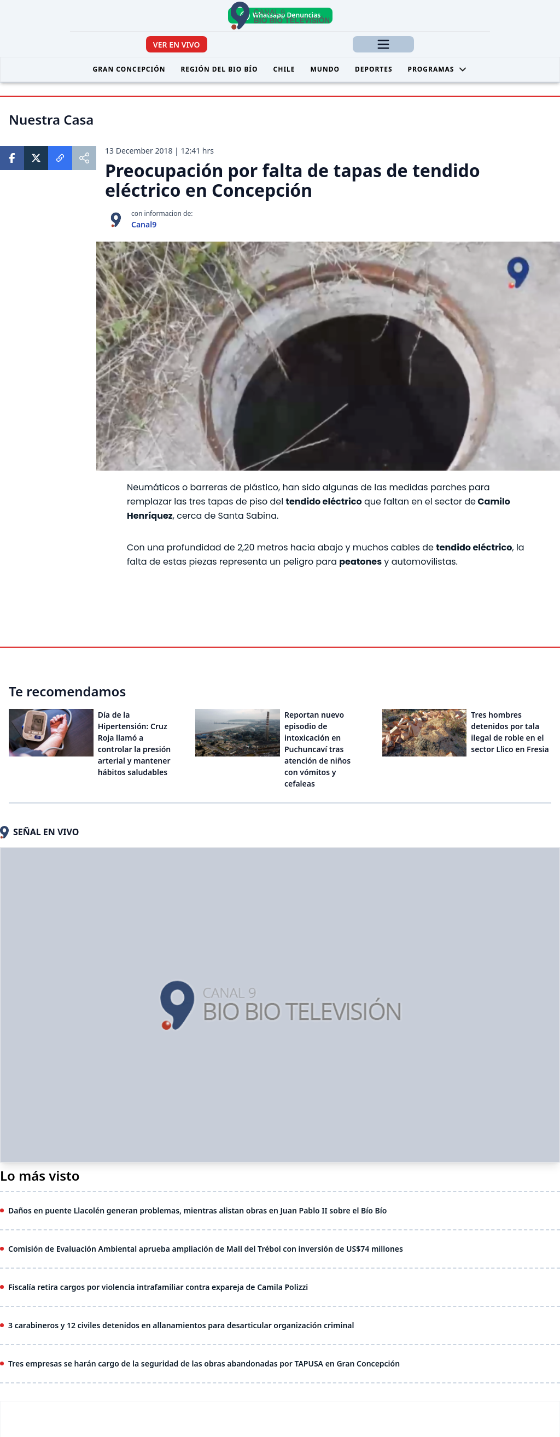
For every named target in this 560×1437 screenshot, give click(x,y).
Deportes (374, 69)
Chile (284, 69)
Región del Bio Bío (219, 69)
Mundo (325, 69)
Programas (438, 69)
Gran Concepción (129, 69)
